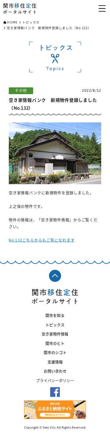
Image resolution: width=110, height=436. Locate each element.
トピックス (31, 22)
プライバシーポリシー (55, 380)
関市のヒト (55, 343)
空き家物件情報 (55, 334)
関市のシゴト (55, 352)
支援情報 (55, 362)
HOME (12, 22)
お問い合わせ (55, 371)
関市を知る (55, 315)
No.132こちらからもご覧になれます (42, 240)
